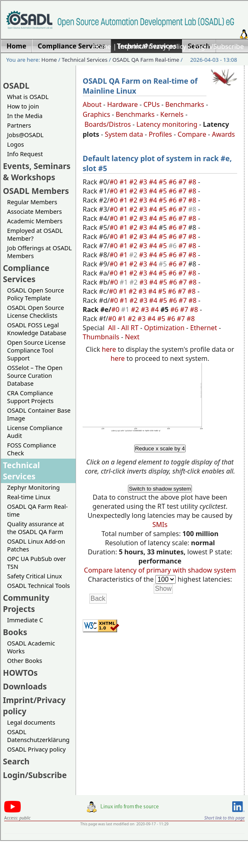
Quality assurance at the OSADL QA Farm (35, 528)
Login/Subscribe (219, 46)
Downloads (25, 686)
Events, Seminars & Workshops (37, 171)
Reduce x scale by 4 (160, 448)
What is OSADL (28, 97)
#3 (144, 181)
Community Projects (26, 603)
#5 (164, 181)
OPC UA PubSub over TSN (36, 563)
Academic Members (34, 221)
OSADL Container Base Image (39, 414)
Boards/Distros (107, 124)
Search (16, 761)
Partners (19, 125)
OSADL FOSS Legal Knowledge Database (36, 329)
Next (132, 336)
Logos (15, 144)
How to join (23, 106)
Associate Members (34, 211)
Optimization (164, 327)
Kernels (172, 114)
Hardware (122, 104)
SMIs (159, 524)
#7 (183, 181)
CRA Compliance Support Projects (30, 397)
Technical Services (85, 59)
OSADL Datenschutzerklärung (38, 736)
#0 (115, 181)
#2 (134, 181)
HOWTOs (20, 672)
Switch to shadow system (160, 489)
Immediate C (25, 620)
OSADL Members (36, 190)
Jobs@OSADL (25, 135)
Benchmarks (184, 104)
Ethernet (203, 327)
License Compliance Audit (34, 432)
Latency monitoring (166, 124)
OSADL (16, 85)
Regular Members (32, 202)
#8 (193, 181)
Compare (192, 134)
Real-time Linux (28, 497)
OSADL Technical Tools (38, 586)
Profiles (160, 134)
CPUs (151, 104)
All (111, 327)
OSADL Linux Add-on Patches (36, 545)
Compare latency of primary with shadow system (160, 570)
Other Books (24, 661)
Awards (223, 134)
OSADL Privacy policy (36, 749)
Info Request (25, 154)
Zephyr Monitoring (33, 487)
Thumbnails (101, 336)
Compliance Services (26, 273)
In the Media (24, 116)
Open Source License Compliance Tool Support (36, 350)
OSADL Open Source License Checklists (35, 311)
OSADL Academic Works (31, 647)
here (109, 349)
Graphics (96, 114)
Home (101, 46)
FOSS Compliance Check (31, 449)
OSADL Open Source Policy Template (35, 294)
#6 (174, 181)
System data (124, 134)
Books (15, 632)
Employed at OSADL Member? (35, 234)
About (92, 104)
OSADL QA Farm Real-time (145, 59)
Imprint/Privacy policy (152, 46)
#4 (154, 181)
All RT (130, 327)
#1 (124, 181)
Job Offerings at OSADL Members (39, 252)
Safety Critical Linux (34, 576)
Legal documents (31, 722)
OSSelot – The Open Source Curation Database (34, 375)
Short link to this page (224, 818)
